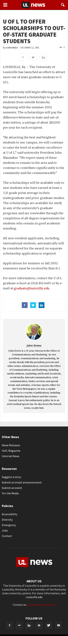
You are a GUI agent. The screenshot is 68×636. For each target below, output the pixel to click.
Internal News (10, 456)
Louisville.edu (34, 597)
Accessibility (9, 514)
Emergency (9, 525)
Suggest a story (11, 477)
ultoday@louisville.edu (41, 604)
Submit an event (12, 488)
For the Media (10, 493)
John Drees (12, 48)
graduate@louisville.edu (31, 288)
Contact (7, 536)
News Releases (11, 445)
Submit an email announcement (22, 482)
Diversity (7, 519)
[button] (63, 5)
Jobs (5, 530)
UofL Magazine (11, 450)
